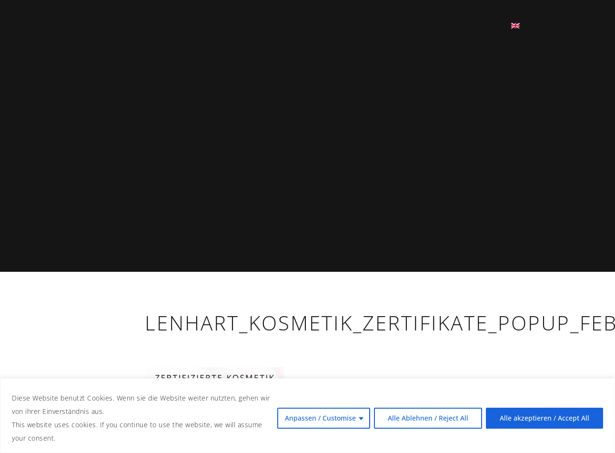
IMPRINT (374, 25)
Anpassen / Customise (320, 417)
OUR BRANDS (211, 25)
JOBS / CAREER (278, 25)
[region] (307, 415)
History (92, 25)
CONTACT (331, 25)
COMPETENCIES (144, 25)
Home (57, 25)
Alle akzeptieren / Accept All (544, 417)
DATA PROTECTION (432, 25)
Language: (497, 25)
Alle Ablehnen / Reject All (428, 417)
